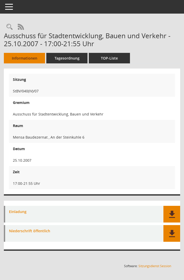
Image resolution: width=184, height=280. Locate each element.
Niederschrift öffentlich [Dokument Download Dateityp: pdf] (29, 231)
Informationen (24, 58)
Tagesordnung (67, 58)
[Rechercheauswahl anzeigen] (9, 27)
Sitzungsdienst (154, 266)
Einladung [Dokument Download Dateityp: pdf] (18, 212)
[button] (171, 214)
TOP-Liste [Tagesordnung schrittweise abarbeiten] (109, 58)
